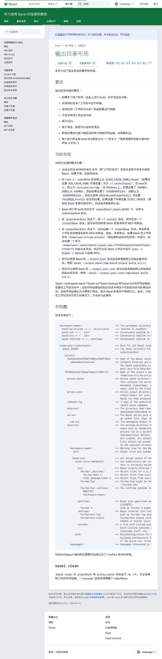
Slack (108, 633)
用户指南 (69, 45)
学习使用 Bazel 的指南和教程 (25, 14)
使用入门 (52, 4)
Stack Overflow (113, 638)
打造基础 (60, 34)
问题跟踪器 (111, 627)
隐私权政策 (62, 652)
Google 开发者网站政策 (92, 597)
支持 (107, 622)
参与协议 (113, 34)
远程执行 (82, 45)
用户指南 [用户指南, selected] (70, 4)
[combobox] (93, 4)
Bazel (58, 45)
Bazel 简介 (34, 4)
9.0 (118, 63)
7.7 (149, 63)
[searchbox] (22, 31)
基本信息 (21, 21)
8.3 (139, 63)
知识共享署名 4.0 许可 (100, 594)
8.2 (144, 63)
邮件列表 (97, 34)
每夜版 (110, 63)
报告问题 (64, 63)
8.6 (123, 63)
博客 (51, 622)
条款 (51, 652)
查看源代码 (87, 63)
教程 (66, 21)
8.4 (133, 63)
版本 (6, 21)
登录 (155, 4)
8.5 (128, 63)
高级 (36, 21)
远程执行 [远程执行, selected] (51, 21)
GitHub (144, 4)
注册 (127, 34)
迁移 (78, 21)
